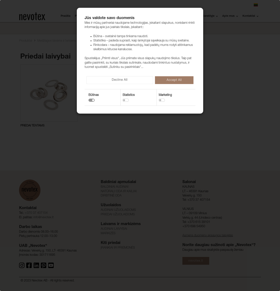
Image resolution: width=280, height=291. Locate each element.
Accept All (174, 80)
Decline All (120, 80)
